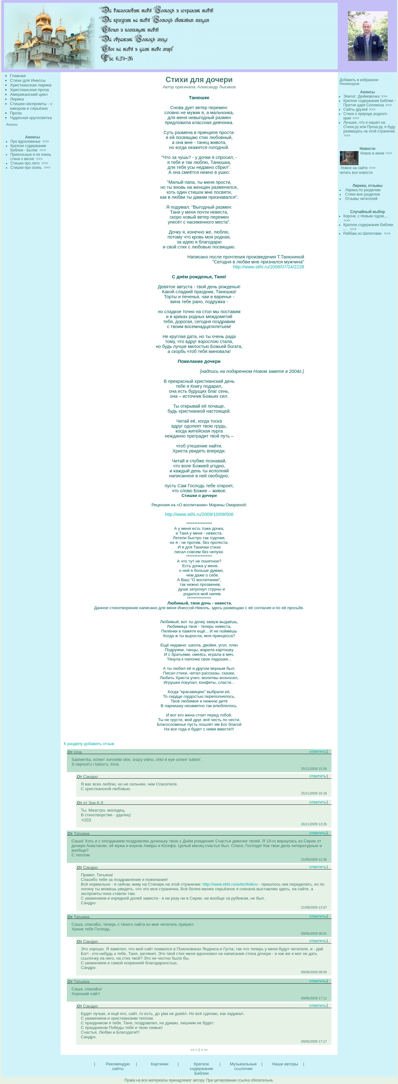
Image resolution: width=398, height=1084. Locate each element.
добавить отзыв (99, 743)
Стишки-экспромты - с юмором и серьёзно (31, 106)
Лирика (17, 99)
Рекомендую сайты (118, 1066)
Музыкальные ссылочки (243, 1066)
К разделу (73, 743)
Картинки (159, 1064)
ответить (317, 751)
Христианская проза (29, 89)
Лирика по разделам (363, 190)
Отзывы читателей (361, 199)
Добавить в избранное (359, 80)
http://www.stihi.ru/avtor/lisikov (229, 884)
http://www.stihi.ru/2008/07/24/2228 (268, 266)
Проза (16, 113)
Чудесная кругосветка (31, 117)
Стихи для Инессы (28, 80)
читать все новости (356, 172)
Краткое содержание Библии (201, 1069)
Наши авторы (285, 1064)
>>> (384, 96)
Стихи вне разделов (362, 194)
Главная (18, 75)
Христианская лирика (30, 85)
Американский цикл (29, 94)
